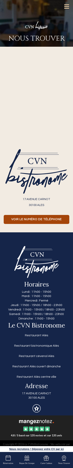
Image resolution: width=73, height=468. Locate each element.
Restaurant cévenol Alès (36, 356)
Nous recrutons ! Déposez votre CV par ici (36, 449)
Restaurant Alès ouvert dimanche (36, 366)
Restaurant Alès (36, 335)
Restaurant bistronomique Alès (36, 345)
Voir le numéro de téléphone (36, 219)
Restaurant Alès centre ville (36, 376)
